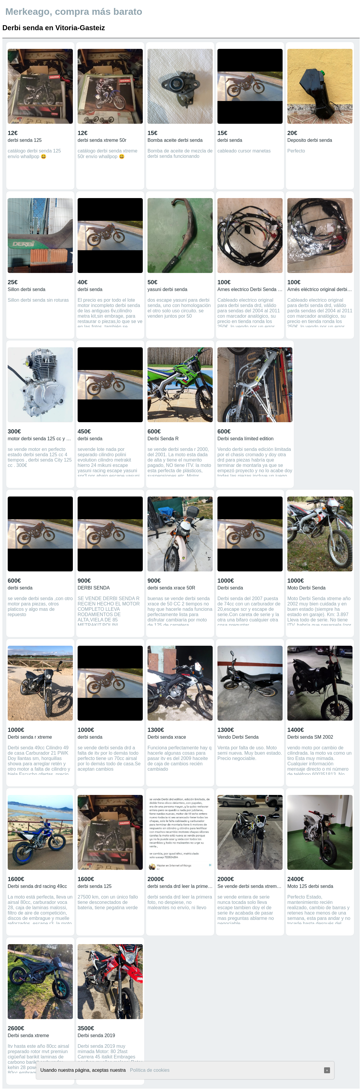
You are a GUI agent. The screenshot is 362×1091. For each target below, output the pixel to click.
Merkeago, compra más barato (73, 11)
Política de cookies (149, 1070)
